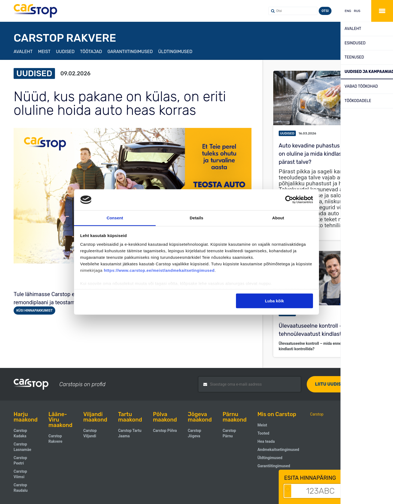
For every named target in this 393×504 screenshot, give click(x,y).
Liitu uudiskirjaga (337, 384)
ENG (348, 11)
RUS (357, 11)
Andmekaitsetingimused (278, 449)
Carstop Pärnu (229, 433)
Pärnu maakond (235, 417)
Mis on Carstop (276, 414)
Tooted (263, 433)
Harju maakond (26, 417)
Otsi (324, 11)
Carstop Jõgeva (194, 433)
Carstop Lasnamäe (22, 447)
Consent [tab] (115, 217)
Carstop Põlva (165, 430)
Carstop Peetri (20, 460)
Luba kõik (274, 301)
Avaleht (23, 51)
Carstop (316, 414)
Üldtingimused (175, 51)
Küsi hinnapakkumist (34, 310)
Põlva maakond (165, 417)
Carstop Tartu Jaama (130, 433)
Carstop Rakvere (55, 439)
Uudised (65, 51)
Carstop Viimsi (20, 474)
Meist (44, 51)
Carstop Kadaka (20, 433)
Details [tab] (196, 217)
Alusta (371, 490)
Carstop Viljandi (90, 433)
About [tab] (278, 217)
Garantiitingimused (130, 51)
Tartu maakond (130, 417)
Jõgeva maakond (200, 417)
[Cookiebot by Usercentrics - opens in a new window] (289, 200)
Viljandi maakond (95, 417)
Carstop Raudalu (20, 488)
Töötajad (91, 51)
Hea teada (266, 441)
